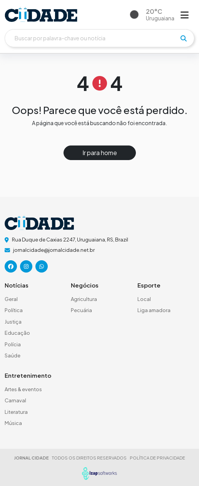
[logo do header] (41, 14)
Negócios (85, 285)
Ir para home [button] (99, 153)
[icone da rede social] (11, 266)
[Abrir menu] (185, 14)
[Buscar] (99, 38)
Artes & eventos (23, 389)
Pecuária (81, 310)
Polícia (13, 344)
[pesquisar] (183, 38)
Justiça (13, 322)
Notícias (16, 285)
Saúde (12, 355)
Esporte (149, 285)
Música (13, 423)
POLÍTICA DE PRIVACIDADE (157, 457)
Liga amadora (154, 310)
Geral (11, 299)
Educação (17, 333)
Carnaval (15, 400)
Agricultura (84, 299)
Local (144, 299)
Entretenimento (28, 375)
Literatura (16, 412)
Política (14, 310)
